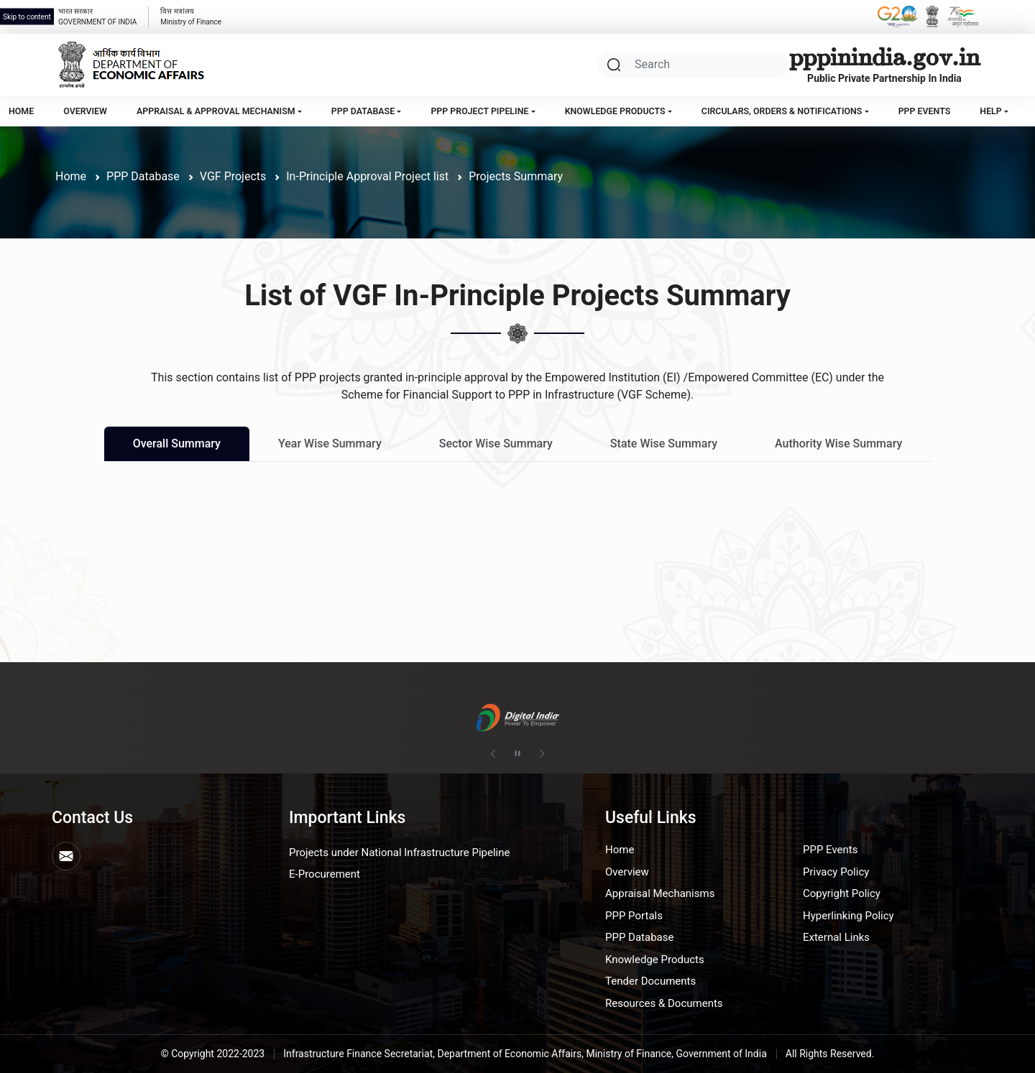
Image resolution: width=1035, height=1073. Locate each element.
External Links (836, 937)
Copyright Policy (841, 893)
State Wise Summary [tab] (663, 443)
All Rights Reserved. (830, 1053)
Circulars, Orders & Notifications (782, 111)
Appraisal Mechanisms (659, 893)
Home (21, 111)
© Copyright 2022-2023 (213, 1053)
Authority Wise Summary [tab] (838, 443)
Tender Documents (650, 981)
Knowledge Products (615, 111)
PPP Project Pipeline (479, 111)
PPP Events (924, 111)
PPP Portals (634, 915)
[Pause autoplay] (517, 754)
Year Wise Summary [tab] (330, 443)
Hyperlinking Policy (848, 915)
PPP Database (363, 111)
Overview (85, 111)
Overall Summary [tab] (177, 443)
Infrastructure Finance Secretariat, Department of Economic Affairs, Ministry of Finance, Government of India (525, 1053)
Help (990, 111)
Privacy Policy (836, 871)
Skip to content (27, 17)
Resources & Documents (664, 1003)
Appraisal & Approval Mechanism (216, 111)
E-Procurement (324, 874)
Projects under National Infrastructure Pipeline (399, 852)
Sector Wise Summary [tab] (496, 443)
